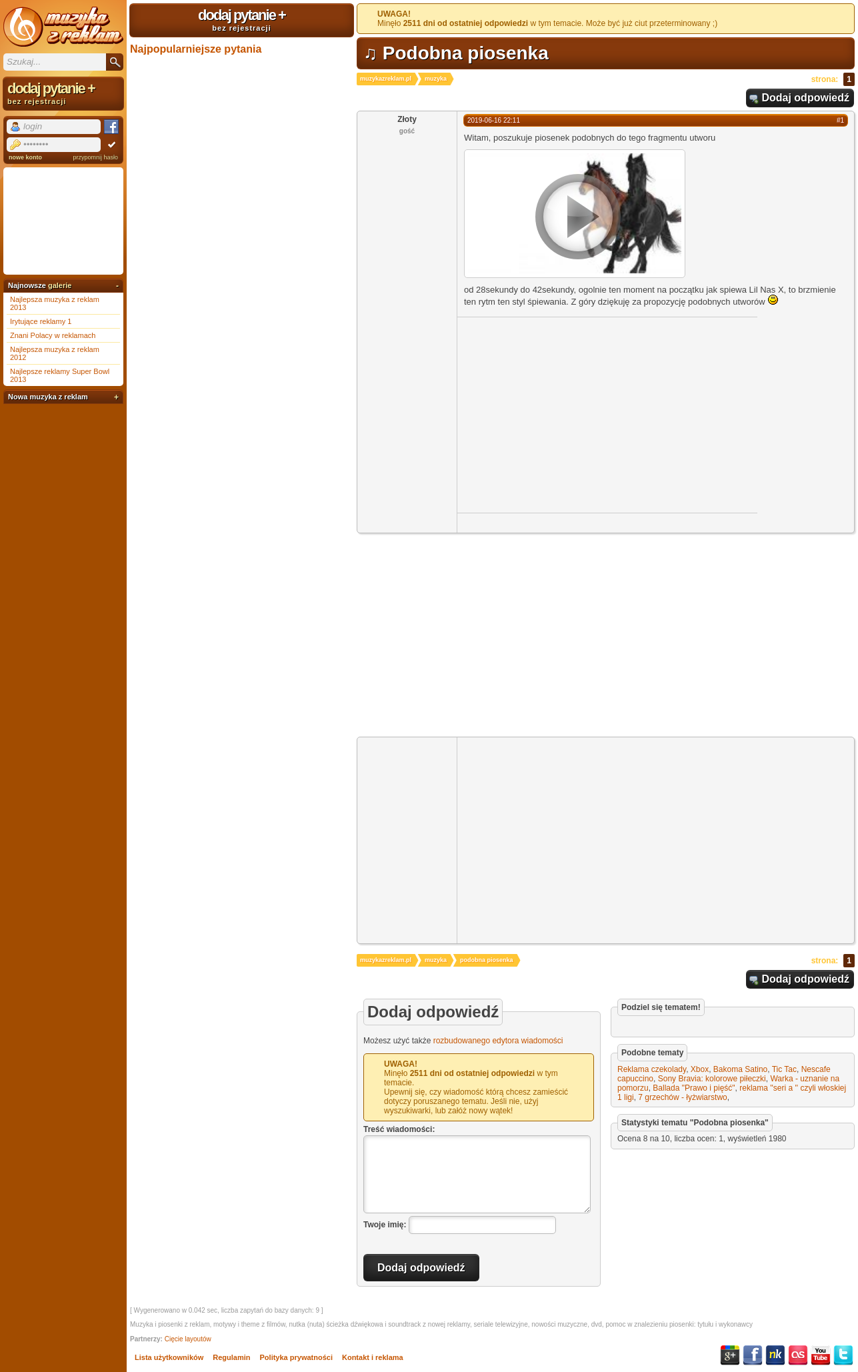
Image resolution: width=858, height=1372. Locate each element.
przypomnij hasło (95, 157)
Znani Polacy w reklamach (52, 335)
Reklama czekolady (651, 1069)
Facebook (753, 1355)
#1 (840, 120)
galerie (59, 285)
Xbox (700, 1069)
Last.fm (798, 1355)
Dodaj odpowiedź (805, 97)
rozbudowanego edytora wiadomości (498, 1040)
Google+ (730, 1355)
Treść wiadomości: (399, 1129)
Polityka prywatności (296, 1357)
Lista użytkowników (169, 1357)
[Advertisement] (569, 414)
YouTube (821, 1355)
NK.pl (775, 1355)
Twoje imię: (384, 1224)
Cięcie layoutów (188, 1339)
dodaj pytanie (241, 19)
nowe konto (25, 157)
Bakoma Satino (740, 1069)
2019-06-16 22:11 (493, 120)
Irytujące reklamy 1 (40, 321)
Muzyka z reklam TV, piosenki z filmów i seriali (63, 27)
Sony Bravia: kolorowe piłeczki (712, 1078)
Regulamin (231, 1357)
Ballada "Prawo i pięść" (694, 1088)
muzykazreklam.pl (385, 78)
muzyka (436, 78)
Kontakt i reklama (372, 1357)
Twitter (843, 1355)
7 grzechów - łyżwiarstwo (682, 1097)
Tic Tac (784, 1069)
